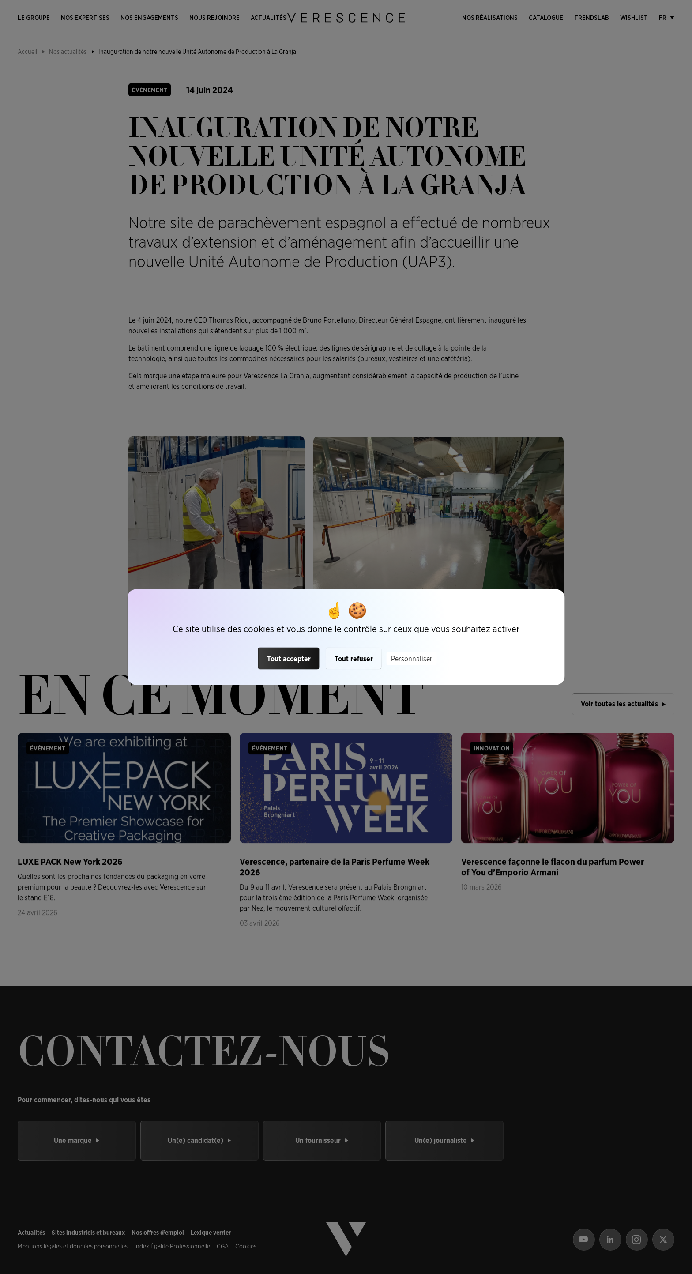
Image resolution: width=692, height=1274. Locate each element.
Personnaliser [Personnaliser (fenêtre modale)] (411, 658)
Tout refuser (354, 658)
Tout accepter (289, 658)
